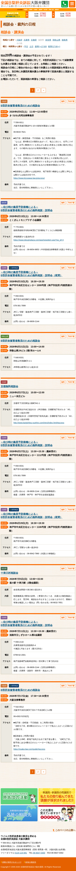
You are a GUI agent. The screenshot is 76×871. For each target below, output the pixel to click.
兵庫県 (26, 40)
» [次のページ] (43, 90)
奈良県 (48, 40)
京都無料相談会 (9, 386)
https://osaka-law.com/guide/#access (29, 749)
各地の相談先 (30, 862)
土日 (31, 46)
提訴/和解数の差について (13, 16)
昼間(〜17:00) (41, 46)
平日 (26, 46)
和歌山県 (56, 40)
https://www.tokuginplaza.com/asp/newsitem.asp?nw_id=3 (38, 240)
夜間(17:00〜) (54, 46)
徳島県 (65, 40)
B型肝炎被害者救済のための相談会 (20, 105)
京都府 (34, 40)
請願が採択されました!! (11, 862)
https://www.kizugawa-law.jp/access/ (29, 178)
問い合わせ (64, 6)
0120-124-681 (21, 853)
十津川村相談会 (9, 573)
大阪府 (19, 40)
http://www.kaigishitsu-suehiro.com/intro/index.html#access (38, 423)
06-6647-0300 (39, 853)
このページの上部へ (65, 830)
